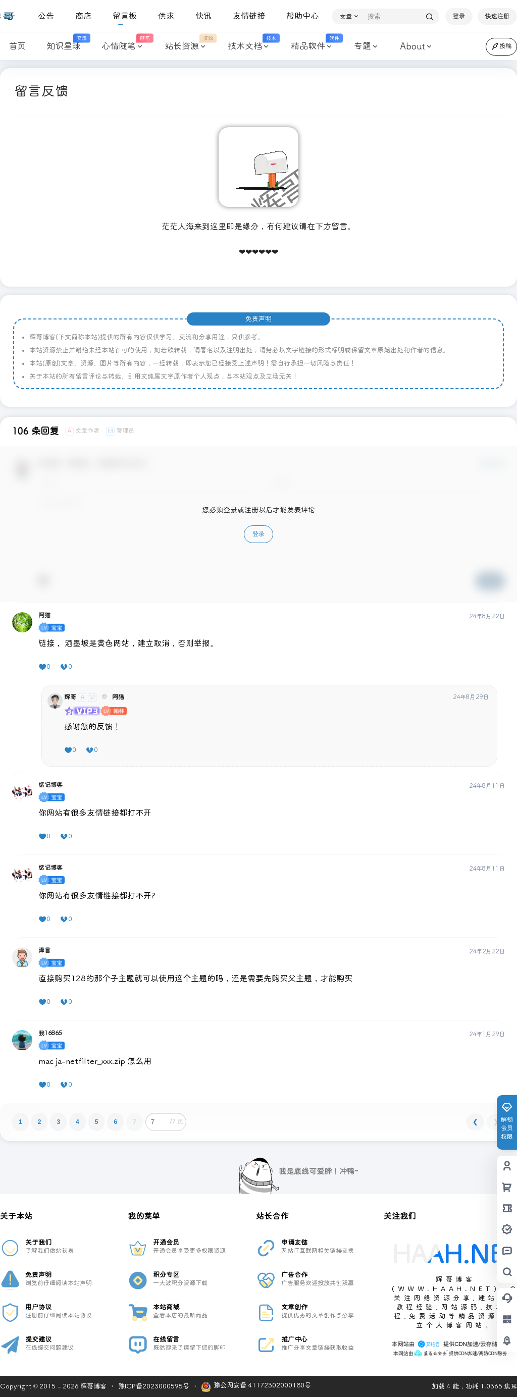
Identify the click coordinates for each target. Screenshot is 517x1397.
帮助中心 (298, 16)
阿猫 (44, 616)
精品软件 (310, 47)
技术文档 (247, 47)
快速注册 (497, 16)
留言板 (121, 16)
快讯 (199, 16)
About (412, 47)
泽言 (44, 951)
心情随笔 (121, 47)
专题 (362, 47)
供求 (162, 16)
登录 (459, 16)
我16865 (50, 1034)
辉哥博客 (93, 1386)
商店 (79, 16)
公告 (42, 16)
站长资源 (184, 47)
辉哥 (70, 697)
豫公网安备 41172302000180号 (256, 1387)
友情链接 (245, 16)
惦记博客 (50, 785)
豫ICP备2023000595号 (153, 1386)
